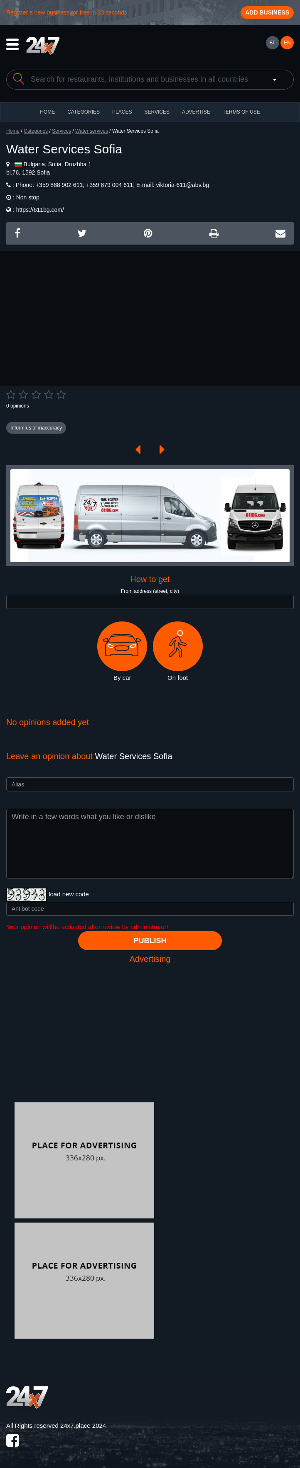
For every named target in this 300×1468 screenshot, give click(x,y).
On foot (178, 651)
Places (122, 112)
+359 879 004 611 (108, 185)
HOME (47, 112)
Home (13, 131)
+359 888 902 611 (58, 185)
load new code (69, 894)
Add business (267, 12)
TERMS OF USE (241, 112)
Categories (36, 131)
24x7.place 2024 (83, 1425)
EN (287, 43)
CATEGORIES (83, 112)
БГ (272, 43)
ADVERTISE (196, 112)
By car (122, 651)
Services (156, 112)
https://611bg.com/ (40, 209)
